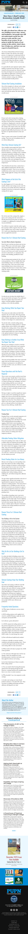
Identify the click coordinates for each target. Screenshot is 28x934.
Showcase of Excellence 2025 (13, 799)
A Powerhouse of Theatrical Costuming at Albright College (13, 814)
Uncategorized (9, 13)
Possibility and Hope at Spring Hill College (13, 782)
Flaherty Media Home (14, 929)
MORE (14, 830)
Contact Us (14, 921)
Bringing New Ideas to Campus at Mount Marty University (13, 744)
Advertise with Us (14, 924)
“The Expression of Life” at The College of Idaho (13, 724)
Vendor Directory (14, 927)
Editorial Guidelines (14, 925)
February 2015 (19, 13)
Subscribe (14, 922)
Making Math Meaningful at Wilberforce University (12, 764)
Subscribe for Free (14, 861)
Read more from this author (14, 712)
